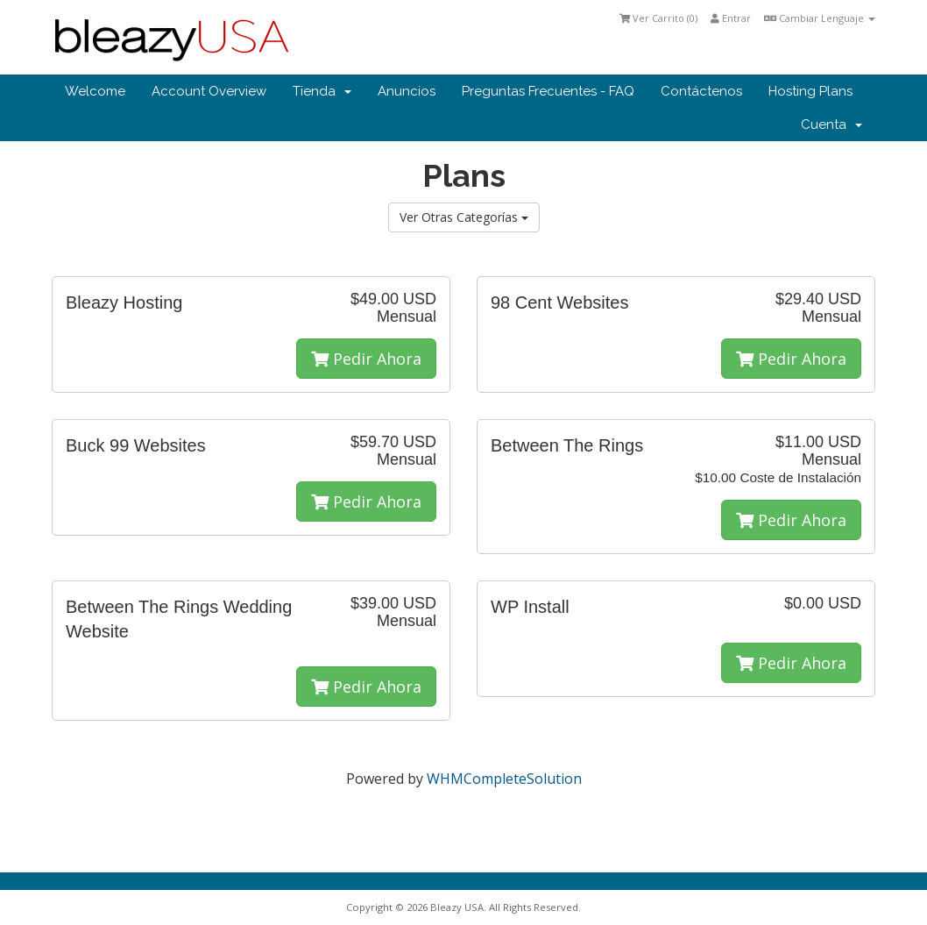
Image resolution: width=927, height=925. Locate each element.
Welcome (95, 91)
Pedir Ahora (366, 358)
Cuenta (831, 124)
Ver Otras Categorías (464, 217)
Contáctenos (701, 91)
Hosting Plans (810, 91)
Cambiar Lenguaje (819, 18)
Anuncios (406, 91)
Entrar (731, 18)
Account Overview (209, 91)
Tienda (322, 91)
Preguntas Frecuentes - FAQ (548, 91)
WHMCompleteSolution (504, 778)
